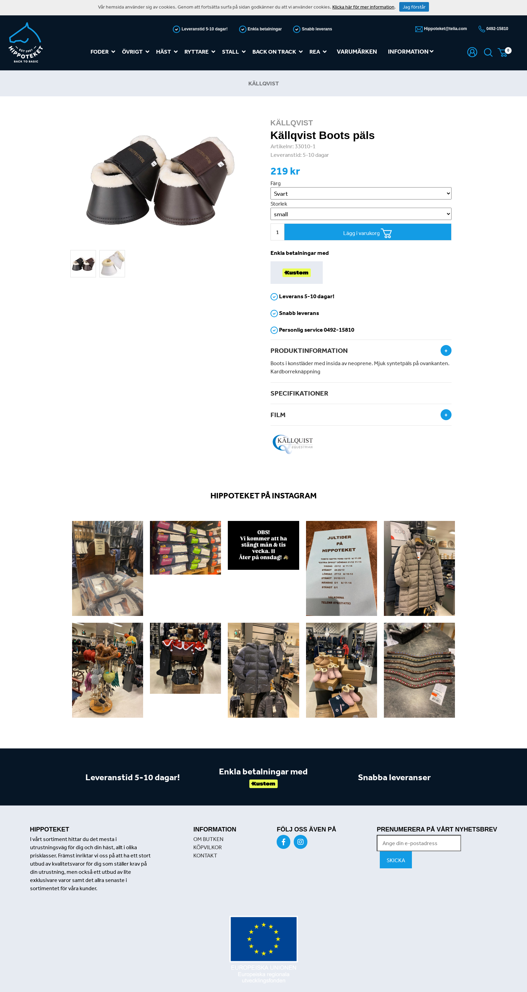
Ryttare (201, 51)
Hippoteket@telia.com (445, 28)
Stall (235, 51)
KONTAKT (205, 855)
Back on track (278, 51)
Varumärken (357, 51)
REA (319, 51)
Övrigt (137, 51)
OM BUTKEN (208, 839)
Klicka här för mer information (363, 7)
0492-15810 (496, 28)
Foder (104, 51)
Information (410, 51)
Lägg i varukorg (367, 233)
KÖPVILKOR (207, 847)
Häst (168, 51)
